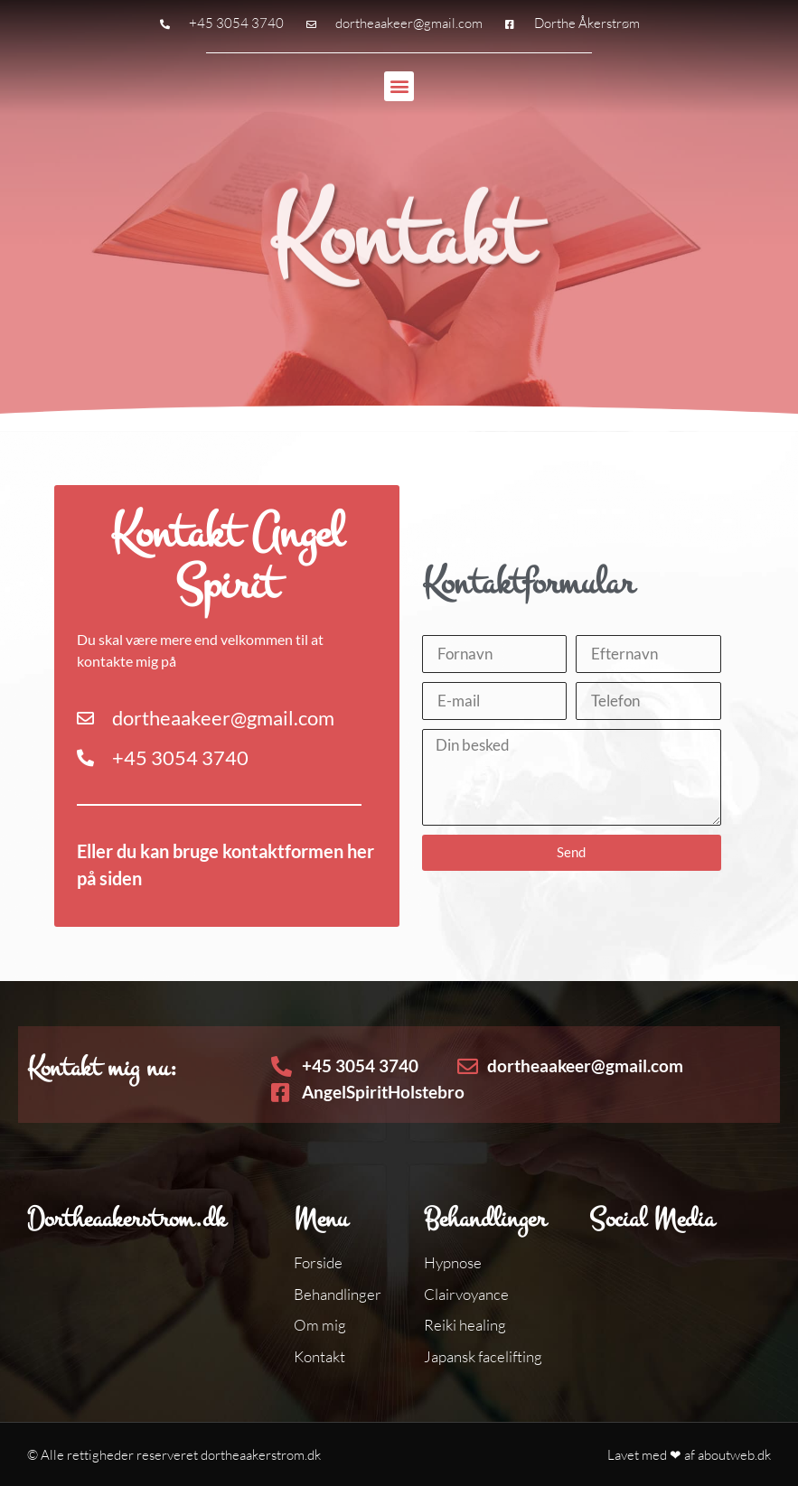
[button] (399, 86)
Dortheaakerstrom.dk (126, 1219)
